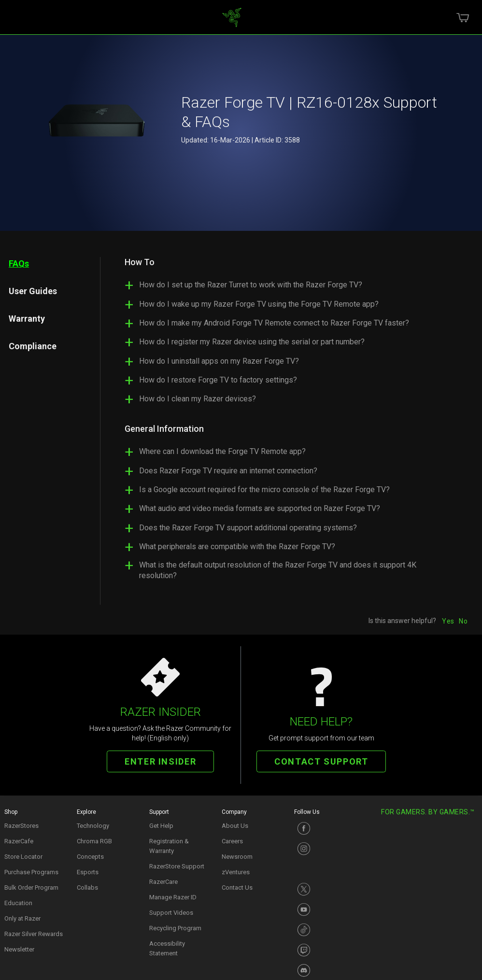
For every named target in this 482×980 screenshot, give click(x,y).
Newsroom (237, 856)
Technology (93, 825)
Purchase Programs (31, 872)
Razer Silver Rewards (33, 933)
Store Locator (23, 856)
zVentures (236, 872)
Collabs (87, 887)
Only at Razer (22, 918)
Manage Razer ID (173, 897)
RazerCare (163, 881)
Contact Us (237, 887)
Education (18, 903)
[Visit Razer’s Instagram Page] (325, 848)
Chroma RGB (94, 841)
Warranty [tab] (27, 318)
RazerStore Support (176, 866)
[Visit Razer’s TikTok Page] (325, 930)
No (463, 621)
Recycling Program (175, 928)
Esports (88, 872)
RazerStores (21, 825)
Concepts (90, 856)
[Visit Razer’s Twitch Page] (325, 950)
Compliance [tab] (33, 346)
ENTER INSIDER (160, 761)
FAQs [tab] (19, 263)
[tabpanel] (284, 423)
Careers (232, 841)
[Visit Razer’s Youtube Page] (325, 909)
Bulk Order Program (31, 887)
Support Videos (171, 912)
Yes (448, 621)
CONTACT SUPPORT (321, 761)
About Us (235, 825)
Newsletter (19, 949)
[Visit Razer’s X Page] (325, 889)
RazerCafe (18, 841)
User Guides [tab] (33, 291)
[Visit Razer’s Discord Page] (325, 970)
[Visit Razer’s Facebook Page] (325, 828)
